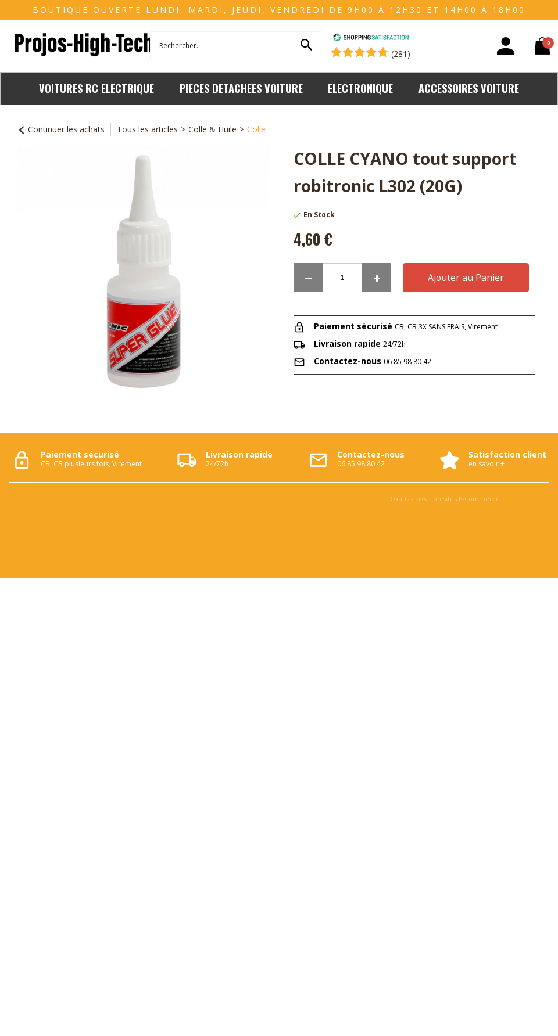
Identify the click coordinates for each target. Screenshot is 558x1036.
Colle (256, 129)
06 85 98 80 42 (407, 361)
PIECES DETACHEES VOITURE (241, 88)
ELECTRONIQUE (360, 88)
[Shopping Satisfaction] (371, 38)
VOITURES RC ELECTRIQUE (96, 88)
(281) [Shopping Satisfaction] (400, 53)
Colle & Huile (212, 129)
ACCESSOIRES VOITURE (469, 88)
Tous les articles (147, 129)
